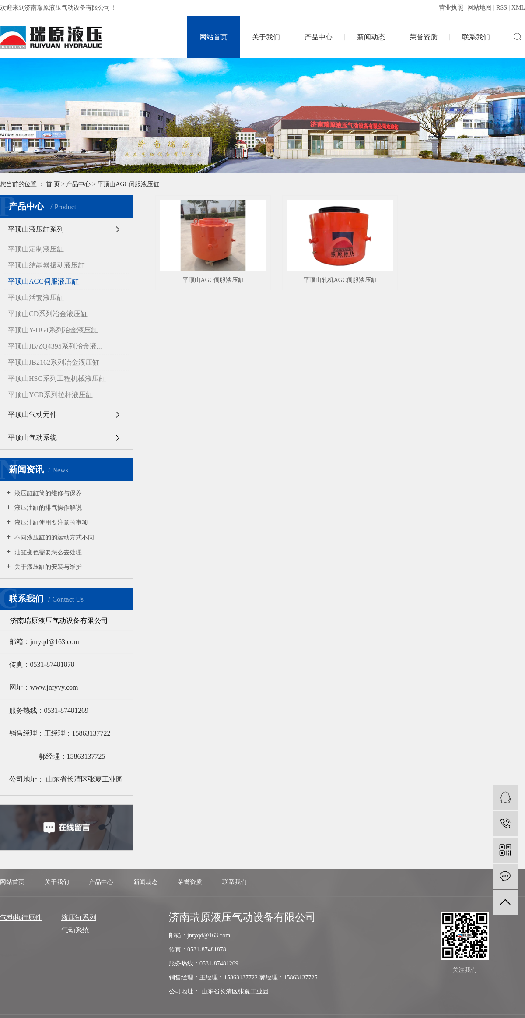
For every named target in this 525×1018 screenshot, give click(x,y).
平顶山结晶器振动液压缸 (46, 265)
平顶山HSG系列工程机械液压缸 (57, 378)
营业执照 (451, 7)
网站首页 (214, 37)
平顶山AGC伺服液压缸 (128, 184)
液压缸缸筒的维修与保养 (47, 493)
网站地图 (479, 7)
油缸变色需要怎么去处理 (47, 552)
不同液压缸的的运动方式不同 (53, 537)
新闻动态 (371, 37)
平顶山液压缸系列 (36, 229)
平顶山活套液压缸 (36, 297)
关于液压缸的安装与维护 (47, 567)
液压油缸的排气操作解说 (47, 507)
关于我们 (266, 37)
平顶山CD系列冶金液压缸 (48, 313)
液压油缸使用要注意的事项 (50, 522)
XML (518, 7)
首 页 (53, 184)
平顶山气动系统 (32, 437)
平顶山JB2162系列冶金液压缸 (53, 362)
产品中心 (318, 37)
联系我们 (476, 37)
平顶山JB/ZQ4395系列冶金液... (55, 346)
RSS (501, 7)
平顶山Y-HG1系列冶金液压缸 (53, 330)
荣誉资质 (424, 37)
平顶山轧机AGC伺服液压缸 (340, 280)
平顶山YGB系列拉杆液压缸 (50, 394)
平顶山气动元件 (32, 414)
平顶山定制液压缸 (36, 249)
